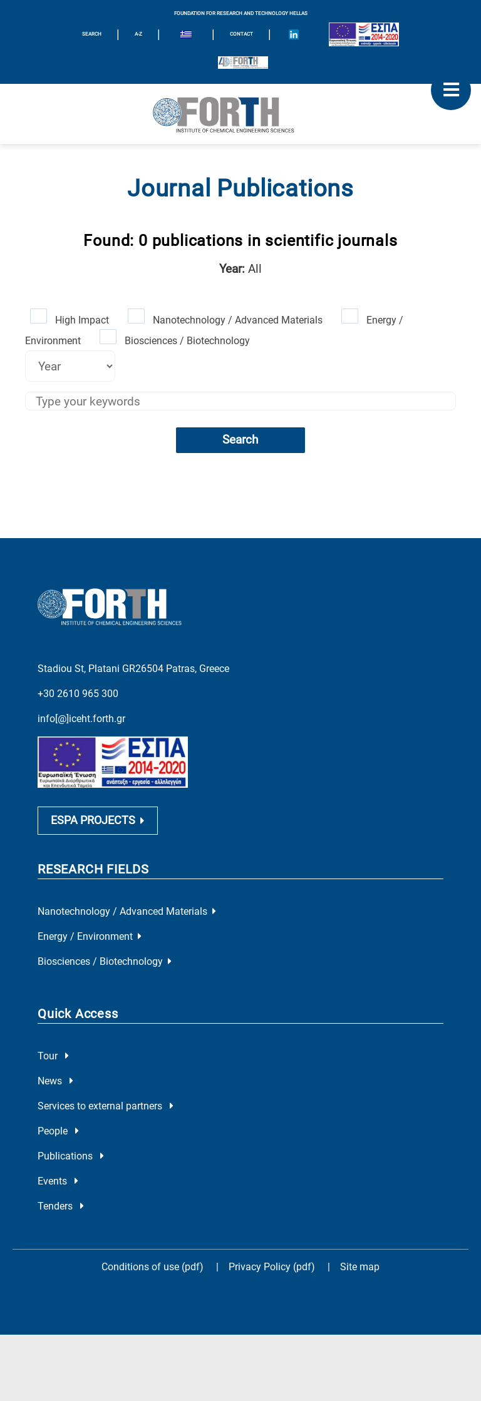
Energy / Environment (90, 936)
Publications (71, 1156)
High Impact (82, 320)
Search (240, 439)
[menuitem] (186, 36)
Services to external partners (105, 1106)
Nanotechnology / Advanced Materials (238, 320)
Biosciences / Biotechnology (187, 341)
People (58, 1131)
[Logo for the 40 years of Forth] (243, 62)
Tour (53, 1056)
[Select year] (70, 366)
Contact (241, 34)
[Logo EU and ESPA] (364, 34)
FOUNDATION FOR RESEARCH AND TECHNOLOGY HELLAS (241, 13)
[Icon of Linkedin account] (294, 34)
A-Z (138, 34)
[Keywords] (240, 401)
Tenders (61, 1206)
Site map (360, 1267)
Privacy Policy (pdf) (273, 1267)
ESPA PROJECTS (98, 820)
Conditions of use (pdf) (152, 1267)
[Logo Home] (240, 114)
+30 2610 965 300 (78, 694)
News (55, 1081)
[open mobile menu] (451, 90)
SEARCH (91, 34)
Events (58, 1181)
